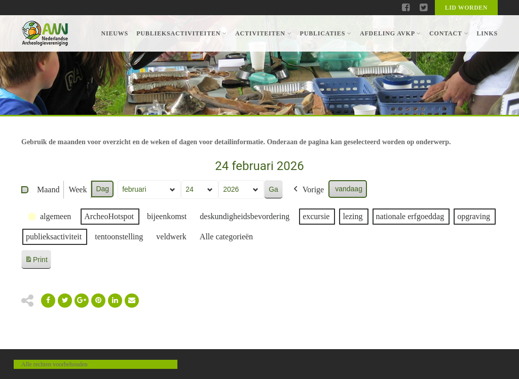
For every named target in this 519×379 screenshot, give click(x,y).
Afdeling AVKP (390, 33)
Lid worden (466, 7)
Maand (48, 189)
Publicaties (325, 33)
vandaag (348, 189)
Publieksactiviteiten (181, 33)
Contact (448, 33)
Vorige (307, 190)
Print (36, 261)
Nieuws (114, 33)
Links (487, 33)
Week (77, 189)
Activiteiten (263, 33)
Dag (102, 189)
